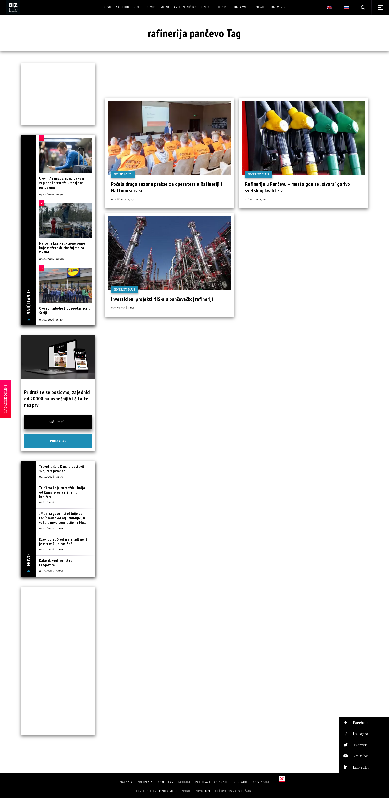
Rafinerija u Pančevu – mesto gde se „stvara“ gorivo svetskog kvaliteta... (297, 187)
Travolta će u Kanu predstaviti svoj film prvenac (62, 468)
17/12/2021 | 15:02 (255, 199)
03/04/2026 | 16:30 (51, 319)
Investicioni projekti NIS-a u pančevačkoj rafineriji (162, 299)
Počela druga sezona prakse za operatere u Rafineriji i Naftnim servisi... (166, 187)
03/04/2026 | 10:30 (51, 194)
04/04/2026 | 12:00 (51, 476)
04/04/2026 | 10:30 (51, 571)
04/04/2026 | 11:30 (50, 502)
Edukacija (123, 174)
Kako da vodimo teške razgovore (55, 562)
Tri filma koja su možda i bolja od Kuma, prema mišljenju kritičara (62, 492)
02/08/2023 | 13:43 (122, 199)
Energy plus (258, 174)
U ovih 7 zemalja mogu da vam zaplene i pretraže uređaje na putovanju (61, 183)
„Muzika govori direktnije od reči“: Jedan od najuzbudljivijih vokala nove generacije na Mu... (62, 518)
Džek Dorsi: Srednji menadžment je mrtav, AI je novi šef (63, 541)
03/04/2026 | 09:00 (51, 259)
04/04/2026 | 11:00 (51, 528)
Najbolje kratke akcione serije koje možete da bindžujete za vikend (62, 247)
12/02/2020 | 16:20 (122, 308)
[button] (364, 722)
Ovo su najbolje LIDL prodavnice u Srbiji (64, 310)
